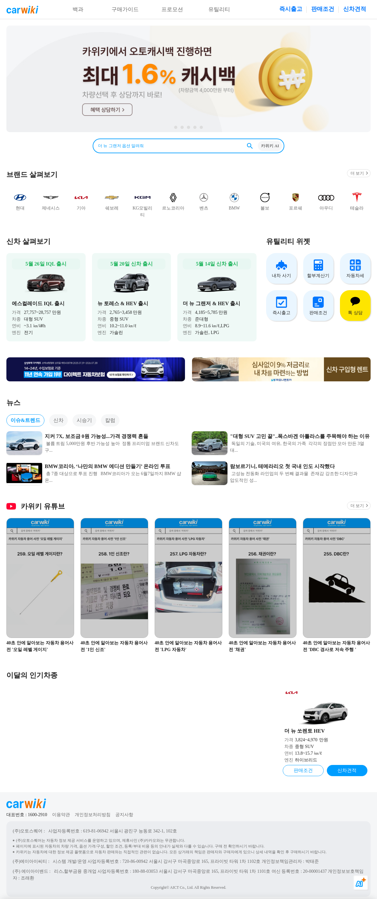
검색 (250, 146)
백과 (78, 9)
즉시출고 (290, 9)
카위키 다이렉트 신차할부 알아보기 (188, 79)
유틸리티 (219, 9)
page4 (182, 127)
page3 (188, 127)
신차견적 (354, 9)
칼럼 (110, 415)
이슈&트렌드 (25, 415)
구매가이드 (125, 9)
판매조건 (322, 9)
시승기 (84, 415)
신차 (58, 415)
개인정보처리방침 (93, 810)
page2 (194, 127)
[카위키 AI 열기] (361, 883)
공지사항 (124, 810)
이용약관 (61, 810)
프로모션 (172, 9)
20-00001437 (315, 867)
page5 (175, 127)
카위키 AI (270, 145)
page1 (201, 127)
